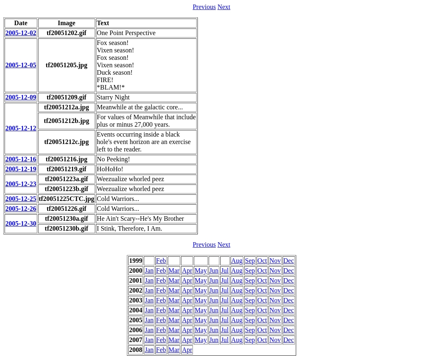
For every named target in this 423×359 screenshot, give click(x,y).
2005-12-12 (20, 128)
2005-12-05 (20, 64)
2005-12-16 (20, 159)
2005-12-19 (20, 168)
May (201, 270)
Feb (161, 260)
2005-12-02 (20, 32)
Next (223, 6)
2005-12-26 (20, 208)
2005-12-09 (20, 97)
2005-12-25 (20, 198)
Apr (187, 270)
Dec (288, 260)
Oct (262, 260)
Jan (149, 270)
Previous (204, 6)
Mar (174, 270)
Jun (214, 270)
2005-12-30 (20, 223)
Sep (250, 260)
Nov (275, 260)
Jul (225, 270)
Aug (237, 260)
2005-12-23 (20, 183)
